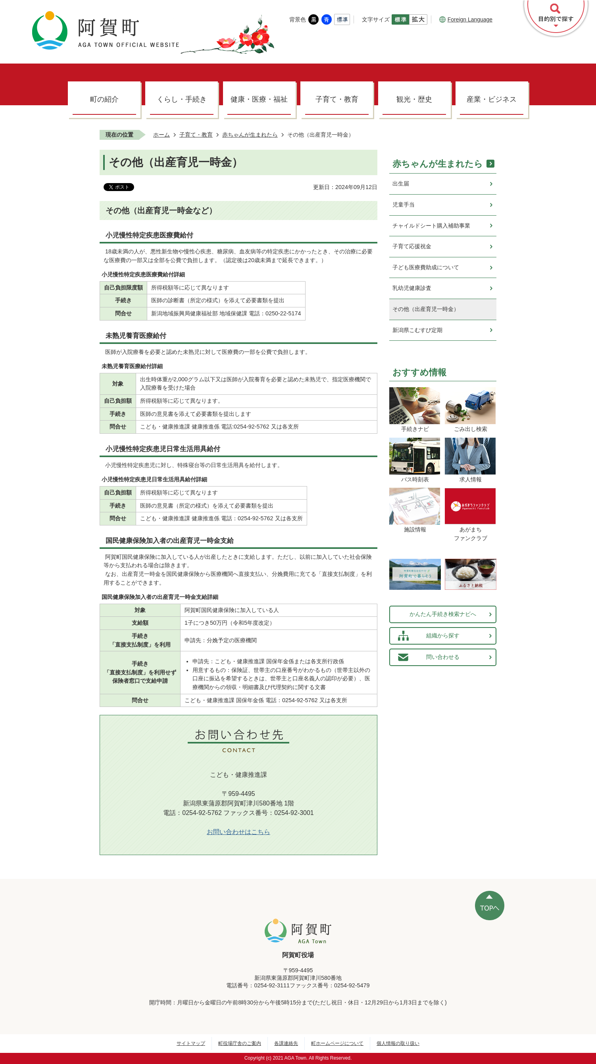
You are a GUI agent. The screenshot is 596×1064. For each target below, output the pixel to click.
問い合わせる (442, 657)
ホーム (161, 134)
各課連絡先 (286, 1043)
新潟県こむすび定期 (417, 330)
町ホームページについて (337, 1043)
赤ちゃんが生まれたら (250, 134)
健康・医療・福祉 (259, 99)
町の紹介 (104, 99)
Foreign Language (465, 19)
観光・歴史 (414, 99)
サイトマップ (191, 1043)
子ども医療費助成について (425, 267)
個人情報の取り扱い (398, 1043)
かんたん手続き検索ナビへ (443, 614)
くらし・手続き (182, 99)
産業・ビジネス (492, 99)
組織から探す (442, 635)
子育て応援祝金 (411, 246)
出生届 (400, 183)
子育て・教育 (336, 99)
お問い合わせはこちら (238, 831)
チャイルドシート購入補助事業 (431, 225)
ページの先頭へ (489, 905)
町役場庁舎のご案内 (239, 1043)
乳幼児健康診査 (411, 288)
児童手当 (403, 204)
